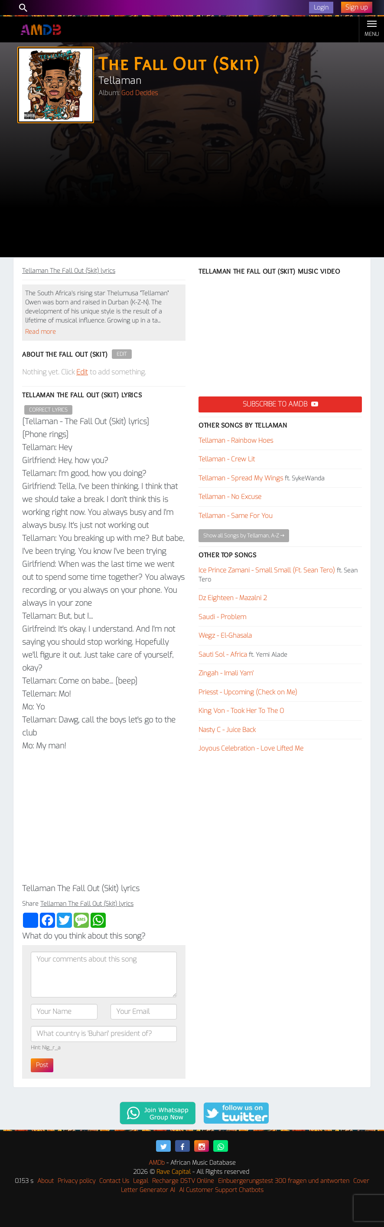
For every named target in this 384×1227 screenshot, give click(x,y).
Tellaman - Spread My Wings (241, 478)
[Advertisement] (192, 192)
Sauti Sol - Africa (223, 654)
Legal (140, 1181)
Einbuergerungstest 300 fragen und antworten (283, 1181)
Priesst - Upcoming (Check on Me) (248, 692)
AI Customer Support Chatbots (221, 1190)
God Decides (139, 93)
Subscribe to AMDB (280, 404)
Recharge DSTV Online (183, 1181)
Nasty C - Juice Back (227, 729)
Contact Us (114, 1181)
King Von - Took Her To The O (241, 710)
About (45, 1181)
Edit (122, 354)
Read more (40, 332)
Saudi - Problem (222, 617)
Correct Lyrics (48, 409)
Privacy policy (76, 1181)
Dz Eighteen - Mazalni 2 (233, 598)
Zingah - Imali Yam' (226, 673)
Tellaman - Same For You (236, 515)
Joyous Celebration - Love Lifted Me (251, 748)
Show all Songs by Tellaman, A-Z (243, 535)
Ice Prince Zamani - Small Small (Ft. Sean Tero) (267, 570)
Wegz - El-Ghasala (225, 635)
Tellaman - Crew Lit (227, 459)
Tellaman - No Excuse (230, 496)
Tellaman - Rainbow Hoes (236, 440)
